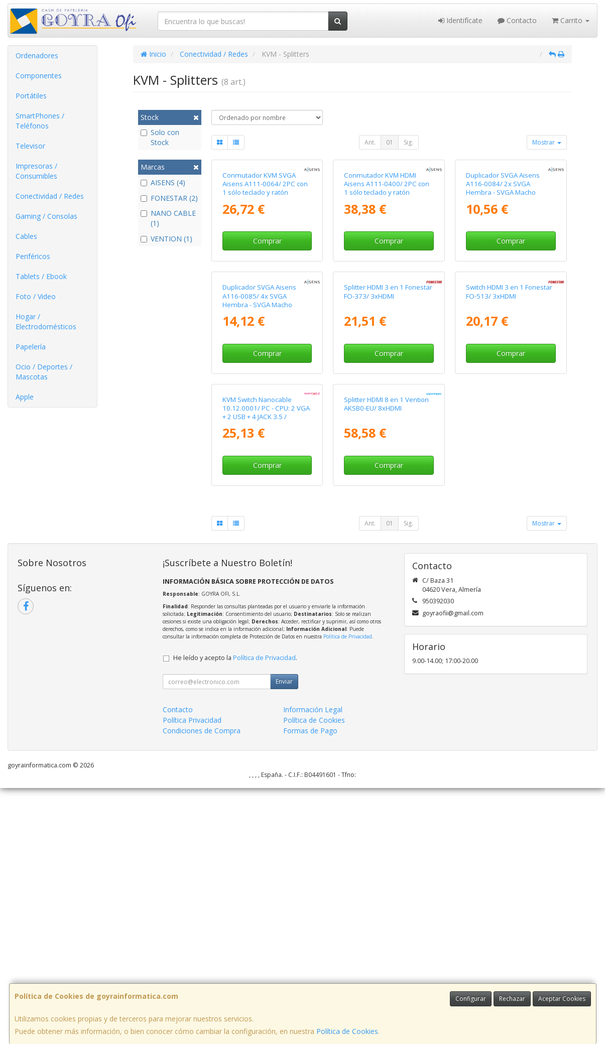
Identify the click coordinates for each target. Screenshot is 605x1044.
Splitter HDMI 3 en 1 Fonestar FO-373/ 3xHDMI (388, 462)
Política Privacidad (192, 976)
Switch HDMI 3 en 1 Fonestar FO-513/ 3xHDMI (509, 462)
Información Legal (312, 965)
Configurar (470, 998)
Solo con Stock (160, 137)
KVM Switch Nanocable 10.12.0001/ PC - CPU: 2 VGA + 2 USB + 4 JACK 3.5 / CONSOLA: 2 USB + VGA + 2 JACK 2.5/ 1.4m (266, 672)
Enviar (284, 937)
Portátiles (31, 95)
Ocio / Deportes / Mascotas (44, 371)
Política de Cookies (347, 1031)
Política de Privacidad (347, 892)
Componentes (39, 75)
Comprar (267, 326)
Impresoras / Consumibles (36, 171)
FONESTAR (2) (169, 198)
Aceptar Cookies (561, 998)
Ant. (370, 142)
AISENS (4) (163, 182)
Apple (25, 397)
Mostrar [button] (546, 142)
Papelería (31, 346)
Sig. (408, 142)
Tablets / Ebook (41, 276)
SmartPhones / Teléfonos (40, 120)
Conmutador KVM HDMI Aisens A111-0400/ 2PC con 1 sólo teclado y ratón (386, 269)
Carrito (570, 20)
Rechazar (512, 998)
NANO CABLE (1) (168, 218)
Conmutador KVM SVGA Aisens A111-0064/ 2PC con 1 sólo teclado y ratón (265, 269)
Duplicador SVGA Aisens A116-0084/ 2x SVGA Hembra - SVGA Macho (503, 269)
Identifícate (460, 20)
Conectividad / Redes (50, 196)
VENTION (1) (166, 238)
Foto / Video (36, 296)
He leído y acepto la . (235, 913)
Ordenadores (37, 55)
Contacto (517, 20)
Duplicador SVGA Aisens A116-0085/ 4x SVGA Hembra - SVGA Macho (259, 466)
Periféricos (33, 256)
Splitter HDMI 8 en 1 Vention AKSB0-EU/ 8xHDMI (386, 659)
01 (389, 142)
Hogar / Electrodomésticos (46, 321)
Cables (26, 236)
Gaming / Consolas (46, 216)
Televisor (30, 146)
